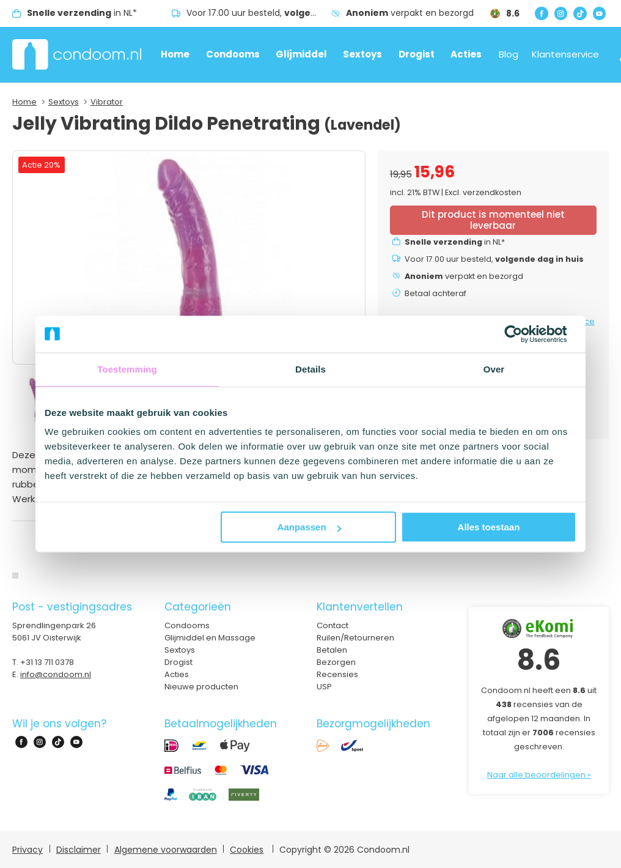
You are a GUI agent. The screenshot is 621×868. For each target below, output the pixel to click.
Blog (508, 54)
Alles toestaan (489, 527)
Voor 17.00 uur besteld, (258, 13)
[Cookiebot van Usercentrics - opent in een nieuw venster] (522, 334)
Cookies (246, 850)
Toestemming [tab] (127, 369)
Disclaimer (78, 850)
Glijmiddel (301, 54)
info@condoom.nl (55, 674)
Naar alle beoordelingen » (539, 775)
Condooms (233, 54)
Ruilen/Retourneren (355, 638)
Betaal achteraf (435, 293)
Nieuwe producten (201, 686)
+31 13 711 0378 (47, 662)
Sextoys (362, 54)
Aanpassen (309, 527)
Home (175, 54)
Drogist (417, 54)
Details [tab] (310, 369)
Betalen (332, 650)
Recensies (337, 674)
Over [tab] (494, 369)
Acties (466, 54)
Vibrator (106, 102)
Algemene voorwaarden (165, 850)
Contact (332, 625)
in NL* (82, 13)
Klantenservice (565, 54)
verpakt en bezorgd (410, 13)
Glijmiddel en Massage (209, 638)
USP (324, 686)
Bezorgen (336, 662)
